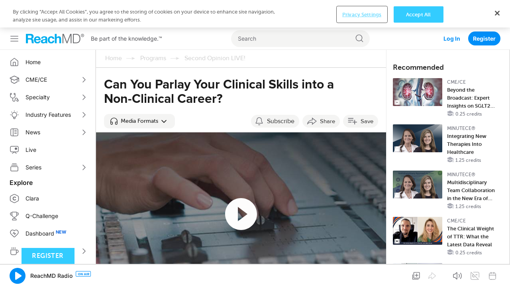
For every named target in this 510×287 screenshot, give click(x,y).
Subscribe (280, 94)
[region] (255, 273)
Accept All (418, 274)
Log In (451, 11)
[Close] (497, 272)
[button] (139, 93)
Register (484, 11)
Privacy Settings (361, 274)
